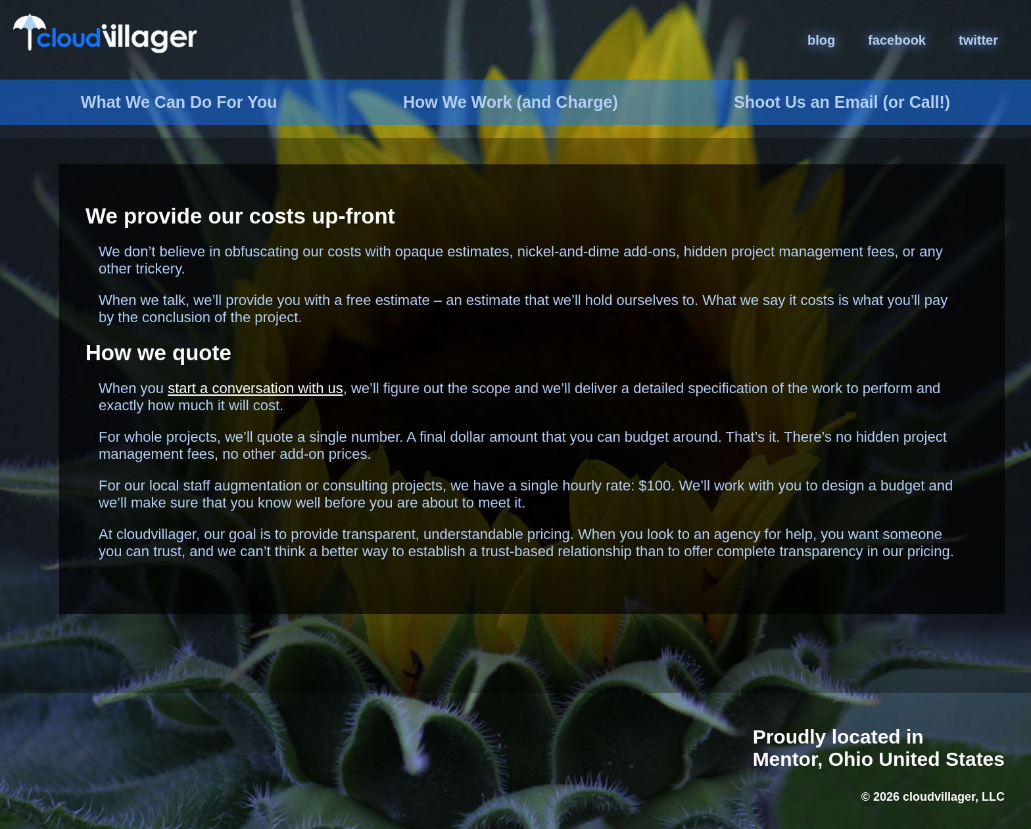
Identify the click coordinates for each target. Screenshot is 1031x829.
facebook (897, 40)
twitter (978, 40)
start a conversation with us (255, 388)
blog (821, 40)
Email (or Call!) (842, 102)
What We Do (179, 102)
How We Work (510, 102)
